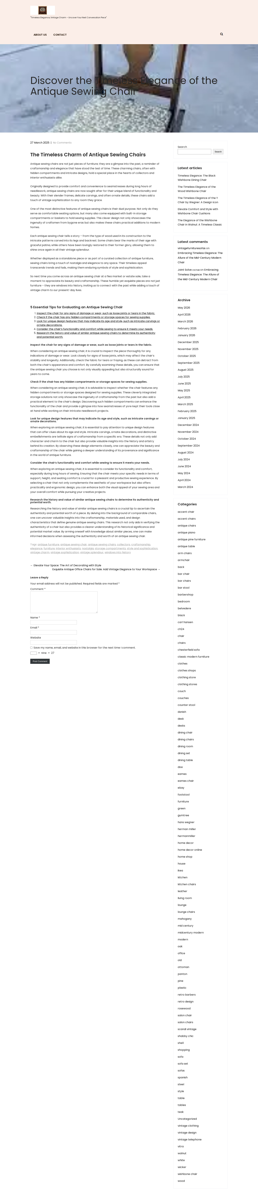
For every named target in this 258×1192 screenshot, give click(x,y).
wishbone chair (187, 1174)
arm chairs (185, 553)
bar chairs (184, 581)
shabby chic (186, 1036)
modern (183, 939)
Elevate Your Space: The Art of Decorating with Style (65, 565)
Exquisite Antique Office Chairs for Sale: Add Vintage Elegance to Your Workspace (106, 569)
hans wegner (186, 822)
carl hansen (185, 622)
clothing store (187, 677)
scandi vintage (187, 1029)
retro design (186, 1001)
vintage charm (39, 552)
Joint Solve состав (189, 270)
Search (182, 147)
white (181, 1160)
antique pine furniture (192, 539)
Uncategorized (187, 1119)
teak (181, 1112)
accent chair (186, 512)
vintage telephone (190, 1139)
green (181, 808)
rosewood (184, 1008)
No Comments (62, 143)
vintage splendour (91, 552)
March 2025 (185, 404)
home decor (186, 843)
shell (181, 1043)
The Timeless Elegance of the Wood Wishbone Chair (197, 189)
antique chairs (187, 526)
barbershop (185, 594)
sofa (180, 1057)
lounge (182, 905)
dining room (185, 746)
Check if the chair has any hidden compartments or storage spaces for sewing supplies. (93, 317)
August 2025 (186, 370)
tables (182, 1105)
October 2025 (187, 356)
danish (182, 712)
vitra (181, 1146)
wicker (182, 1167)
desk (181, 719)
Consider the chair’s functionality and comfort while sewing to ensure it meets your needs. (95, 329)
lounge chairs (186, 912)
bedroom (184, 601)
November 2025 (188, 349)
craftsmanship (140, 544)
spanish (183, 1077)
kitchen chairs (187, 884)
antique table (186, 546)
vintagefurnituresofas (192, 248)
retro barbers (187, 995)
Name (35, 621)
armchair (184, 560)
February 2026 (187, 328)
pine (180, 981)
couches (183, 698)
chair (181, 636)
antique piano (186, 532)
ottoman (183, 967)
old (180, 960)
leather (182, 891)
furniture (49, 548)
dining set (184, 753)
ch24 (181, 629)
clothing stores (187, 684)
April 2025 (184, 397)
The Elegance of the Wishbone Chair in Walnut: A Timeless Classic (200, 222)
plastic (182, 988)
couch (182, 691)
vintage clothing (188, 1126)
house (181, 864)
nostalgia (88, 548)
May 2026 (184, 308)
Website (35, 641)
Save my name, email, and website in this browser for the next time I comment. (85, 651)
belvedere (184, 608)
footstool (184, 795)
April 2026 (184, 314)
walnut (182, 1153)
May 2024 (184, 473)
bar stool (183, 588)
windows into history (118, 552)
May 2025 (184, 390)
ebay (181, 788)
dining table (185, 760)
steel (181, 1084)
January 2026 (186, 335)
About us (40, 35)
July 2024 (184, 459)
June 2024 (184, 466)
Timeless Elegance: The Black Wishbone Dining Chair (197, 178)
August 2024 (186, 452)
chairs (182, 643)
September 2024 (189, 446)
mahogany (185, 919)
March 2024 (185, 487)
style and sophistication (142, 548)
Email (34, 631)
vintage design (187, 1133)
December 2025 (188, 342)
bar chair (184, 574)
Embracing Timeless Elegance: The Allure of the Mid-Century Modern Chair (200, 257)
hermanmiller (186, 836)
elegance (36, 548)
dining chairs (186, 739)
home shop (185, 857)
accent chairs (187, 519)
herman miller (187, 829)
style (181, 1091)
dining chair (185, 732)
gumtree (183, 815)
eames (182, 774)
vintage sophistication (65, 552)
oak (180, 946)
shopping (184, 1050)
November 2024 (188, 432)
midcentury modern (191, 932)
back (181, 567)
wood (181, 1181)
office (181, 953)
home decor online (190, 850)
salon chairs (185, 1022)
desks (181, 726)
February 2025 (187, 411)
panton (182, 974)
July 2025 (184, 377)
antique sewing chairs (102, 544)
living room (185, 898)
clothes (182, 663)
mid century (185, 926)
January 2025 (186, 418)
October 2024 (187, 439)
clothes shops (187, 670)
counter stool (186, 705)
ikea (180, 870)
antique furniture (48, 544)
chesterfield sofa (189, 650)
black (181, 615)
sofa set (183, 1064)
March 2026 (185, 321)
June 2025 (184, 383)
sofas (181, 1070)
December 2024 (188, 425)
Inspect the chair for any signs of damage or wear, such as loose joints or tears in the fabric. (96, 313)
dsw (180, 767)
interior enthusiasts (68, 548)
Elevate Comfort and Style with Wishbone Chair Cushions (198, 211)
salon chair (185, 1015)
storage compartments (110, 548)
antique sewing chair (73, 544)
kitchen (182, 877)
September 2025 (189, 363)
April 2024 (184, 480)
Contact (60, 35)
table (181, 1098)
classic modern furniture (193, 657)
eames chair (186, 781)
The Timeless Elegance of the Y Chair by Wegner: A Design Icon (198, 200)
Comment (38, 589)
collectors (123, 544)
